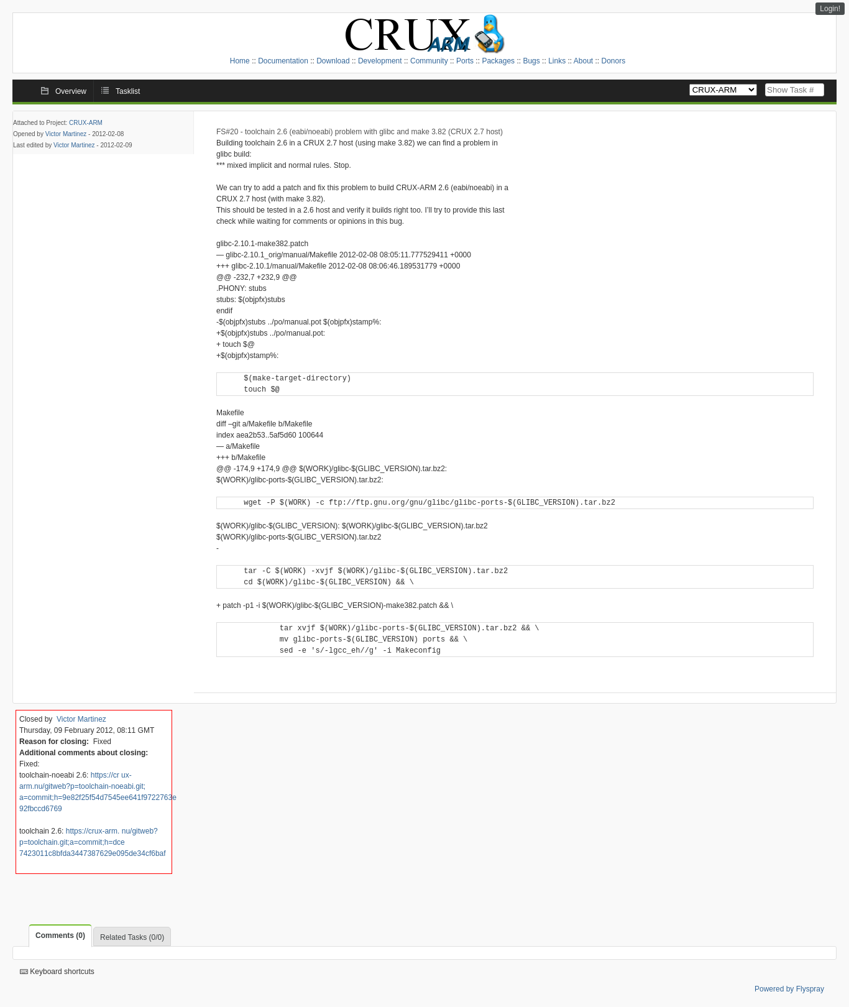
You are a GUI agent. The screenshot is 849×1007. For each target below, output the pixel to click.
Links (557, 61)
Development (380, 61)
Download (332, 61)
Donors (614, 61)
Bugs (531, 61)
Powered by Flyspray (789, 989)
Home (240, 61)
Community (429, 61)
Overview (70, 91)
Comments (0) (60, 935)
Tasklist (128, 91)
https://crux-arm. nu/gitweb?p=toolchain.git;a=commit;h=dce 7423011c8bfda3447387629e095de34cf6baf (92, 842)
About (583, 61)
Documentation (283, 61)
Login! (830, 8)
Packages (498, 61)
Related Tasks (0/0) (132, 937)
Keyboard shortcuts (57, 971)
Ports (465, 61)
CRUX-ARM (86, 122)
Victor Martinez (66, 134)
